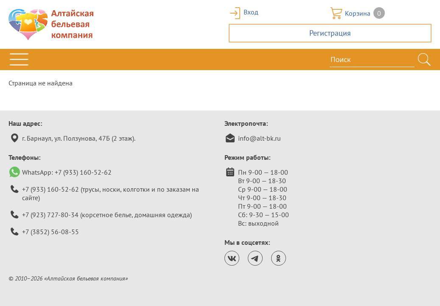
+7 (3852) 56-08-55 (50, 231)
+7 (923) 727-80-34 (50, 214)
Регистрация (330, 33)
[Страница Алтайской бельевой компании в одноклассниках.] (278, 258)
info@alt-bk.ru (259, 138)
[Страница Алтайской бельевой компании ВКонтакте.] (231, 258)
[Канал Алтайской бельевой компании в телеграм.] (255, 258)
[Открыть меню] (19, 59)
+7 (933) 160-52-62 (83, 172)
